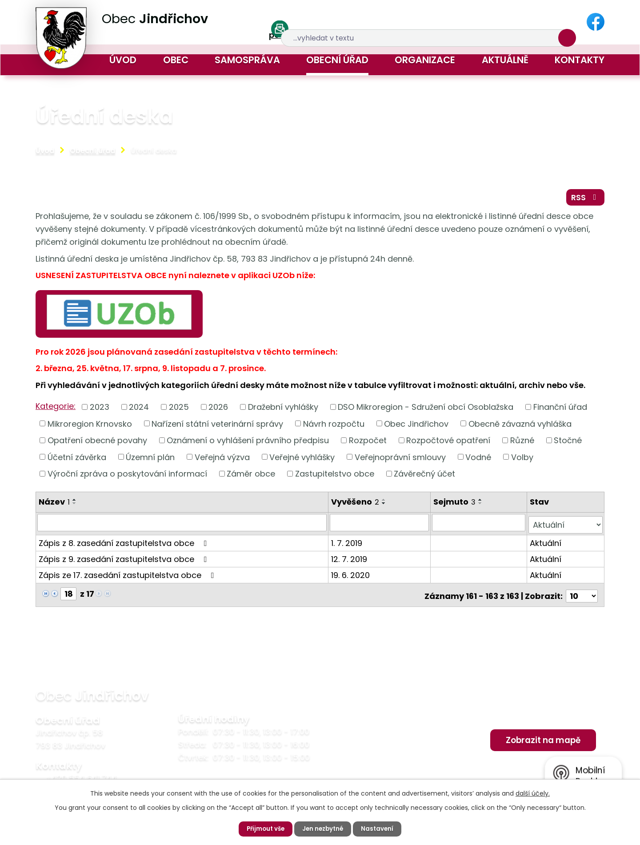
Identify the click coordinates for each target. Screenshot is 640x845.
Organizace (425, 59)
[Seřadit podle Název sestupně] (75, 506)
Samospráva (247, 59)
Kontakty (579, 59)
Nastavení (379, 828)
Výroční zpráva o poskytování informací (127, 476)
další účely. (533, 792)
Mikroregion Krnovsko (90, 426)
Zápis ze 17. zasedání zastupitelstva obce (128, 575)
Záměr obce (251, 476)
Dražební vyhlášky (283, 409)
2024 (139, 409)
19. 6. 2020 (351, 575)
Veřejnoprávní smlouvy (400, 459)
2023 (99, 409)
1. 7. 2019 (347, 543)
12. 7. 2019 (350, 559)
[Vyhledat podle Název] (182, 525)
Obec (175, 59)
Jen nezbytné (323, 828)
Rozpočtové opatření (448, 443)
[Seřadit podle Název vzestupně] (75, 502)
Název (54, 504)
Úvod (122, 59)
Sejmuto (455, 504)
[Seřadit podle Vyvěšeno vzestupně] (385, 502)
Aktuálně (505, 59)
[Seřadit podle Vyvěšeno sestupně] (385, 506)
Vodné (478, 459)
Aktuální (546, 543)
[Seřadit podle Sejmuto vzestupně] (481, 502)
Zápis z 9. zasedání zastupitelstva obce (125, 559)
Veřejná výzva (222, 459)
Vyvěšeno (356, 504)
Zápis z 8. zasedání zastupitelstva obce (125, 543)
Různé (522, 443)
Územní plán (150, 459)
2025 (179, 409)
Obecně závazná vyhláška (520, 426)
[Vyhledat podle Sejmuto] (479, 525)
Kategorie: (56, 408)
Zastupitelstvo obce (334, 476)
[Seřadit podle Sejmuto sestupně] (481, 506)
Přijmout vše (264, 828)
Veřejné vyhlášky (302, 459)
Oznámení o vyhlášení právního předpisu (248, 443)
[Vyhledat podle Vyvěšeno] (380, 525)
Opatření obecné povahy (97, 443)
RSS (584, 199)
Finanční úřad (560, 409)
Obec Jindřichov (416, 426)
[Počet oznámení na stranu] (582, 593)
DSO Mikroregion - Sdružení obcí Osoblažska (425, 409)
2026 (218, 409)
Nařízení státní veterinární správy (217, 426)
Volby (522, 459)
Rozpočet (368, 443)
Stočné (568, 443)
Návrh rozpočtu (333, 426)
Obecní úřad (337, 59)
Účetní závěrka (77, 459)
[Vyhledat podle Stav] (566, 525)
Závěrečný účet (424, 476)
